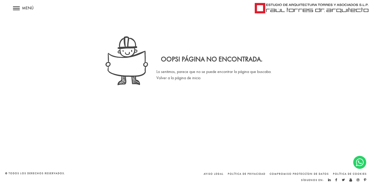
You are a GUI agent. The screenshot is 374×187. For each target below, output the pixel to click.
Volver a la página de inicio (178, 78)
